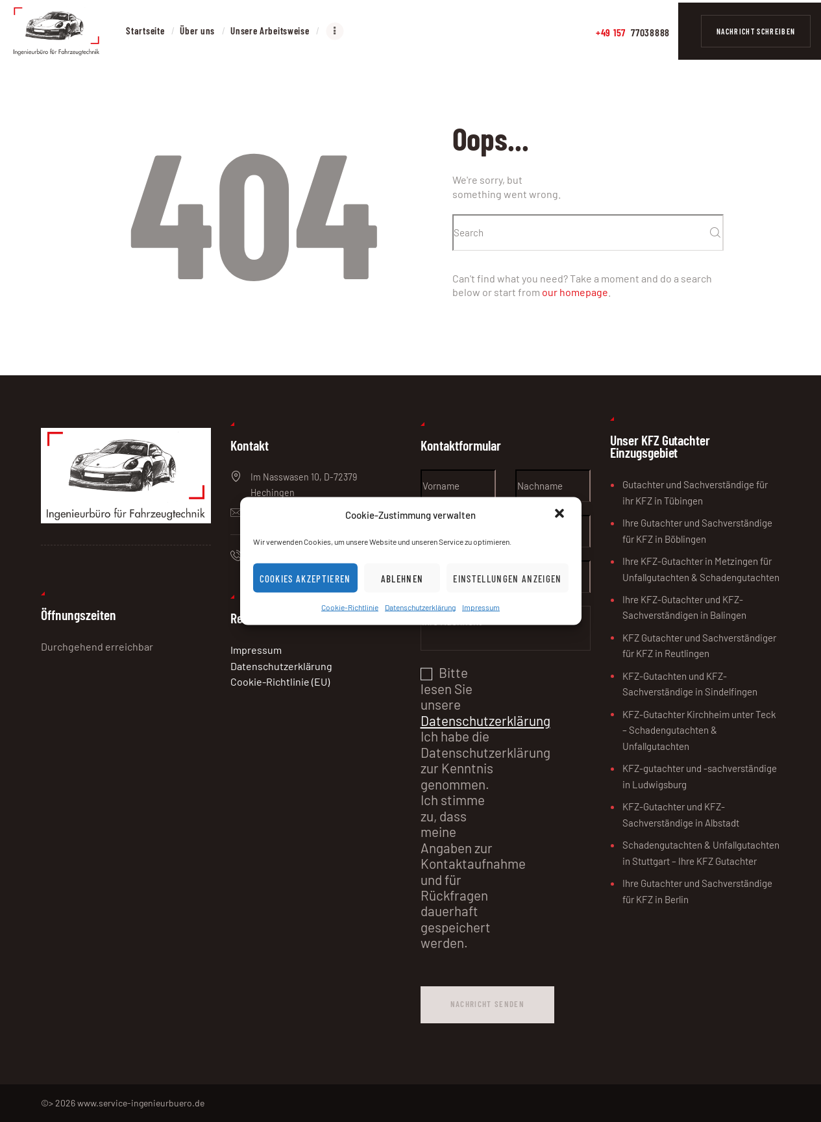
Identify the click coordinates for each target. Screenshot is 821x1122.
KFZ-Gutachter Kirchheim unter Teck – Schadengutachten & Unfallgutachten (699, 730)
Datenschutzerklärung (420, 607)
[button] (561, 515)
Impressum (481, 607)
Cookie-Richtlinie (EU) (280, 681)
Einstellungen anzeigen (507, 578)
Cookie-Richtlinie (349, 607)
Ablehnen (402, 578)
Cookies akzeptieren (305, 578)
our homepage (575, 292)
